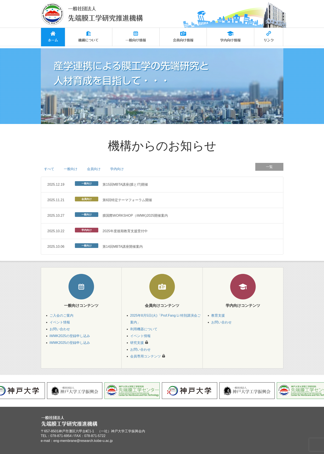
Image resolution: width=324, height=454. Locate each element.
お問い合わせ (60, 329)
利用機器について (143, 329)
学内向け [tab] (117, 169)
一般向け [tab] (70, 169)
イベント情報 (60, 322)
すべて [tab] (49, 169)
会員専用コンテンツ (145, 356)
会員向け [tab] (94, 169)
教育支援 (218, 315)
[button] (88, 37)
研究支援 (137, 342)
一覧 (269, 167)
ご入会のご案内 (61, 315)
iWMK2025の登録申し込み (70, 336)
